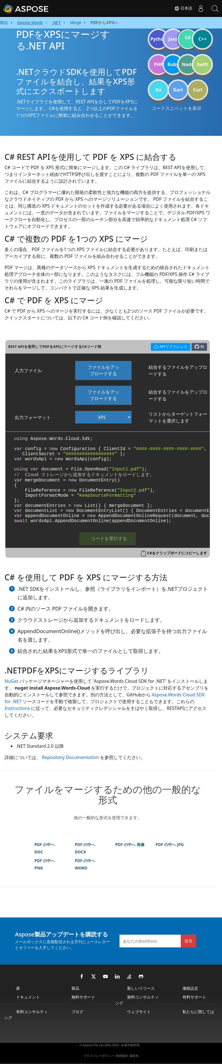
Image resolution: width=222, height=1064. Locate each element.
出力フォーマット (33, 417)
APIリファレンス (170, 346)
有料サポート (194, 997)
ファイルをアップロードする (103, 370)
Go (158, 90)
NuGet (11, 681)
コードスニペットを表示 (176, 108)
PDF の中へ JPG (170, 844)
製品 (75, 988)
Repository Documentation (70, 757)
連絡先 (134, 1056)
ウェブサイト (139, 1011)
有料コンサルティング (26, 1014)
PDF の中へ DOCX (85, 848)
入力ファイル (28, 370)
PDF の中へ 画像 (130, 844)
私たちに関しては (198, 1011)
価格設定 (190, 988)
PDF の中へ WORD (85, 864)
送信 (188, 940)
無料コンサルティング (137, 1000)
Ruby (173, 64)
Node (188, 64)
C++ (203, 39)
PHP (158, 64)
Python (158, 39)
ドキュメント (28, 997)
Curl (197, 90)
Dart (178, 90)
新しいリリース (141, 988)
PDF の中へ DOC (44, 848)
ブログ (77, 1011)
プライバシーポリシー (98, 1056)
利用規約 (122, 1056)
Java (173, 39)
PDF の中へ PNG (44, 864)
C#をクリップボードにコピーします (177, 552)
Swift (202, 64)
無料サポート (83, 997)
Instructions (17, 708)
